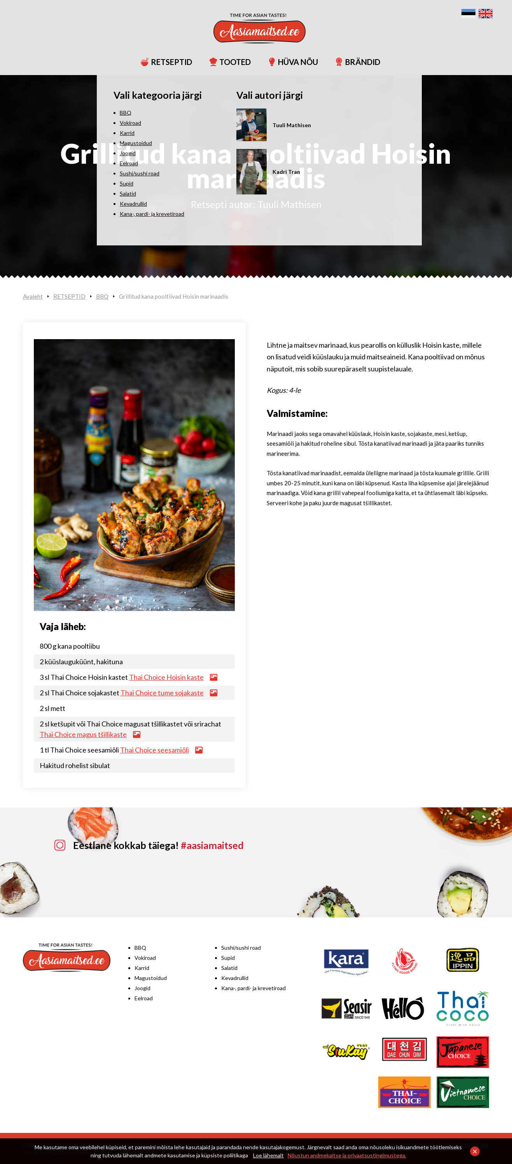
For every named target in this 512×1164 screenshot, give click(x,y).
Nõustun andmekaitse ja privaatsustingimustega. (347, 1155)
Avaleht (33, 296)
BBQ (102, 296)
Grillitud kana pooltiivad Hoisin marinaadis (173, 296)
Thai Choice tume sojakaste (162, 692)
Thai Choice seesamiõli (154, 750)
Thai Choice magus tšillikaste (83, 734)
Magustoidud (151, 978)
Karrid (142, 967)
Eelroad (144, 998)
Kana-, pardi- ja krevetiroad (253, 988)
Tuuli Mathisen (289, 204)
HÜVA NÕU (289, 62)
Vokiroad (145, 957)
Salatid (229, 967)
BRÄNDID (354, 62)
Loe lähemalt (268, 1155)
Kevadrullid (234, 978)
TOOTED (227, 62)
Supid (228, 957)
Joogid (142, 988)
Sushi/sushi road (241, 947)
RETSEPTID (163, 62)
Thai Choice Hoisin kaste (166, 677)
